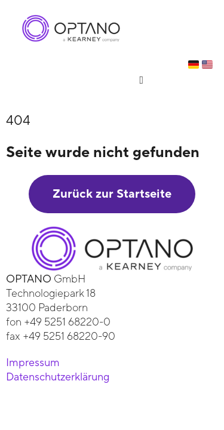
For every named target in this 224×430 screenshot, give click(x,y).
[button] (141, 80)
